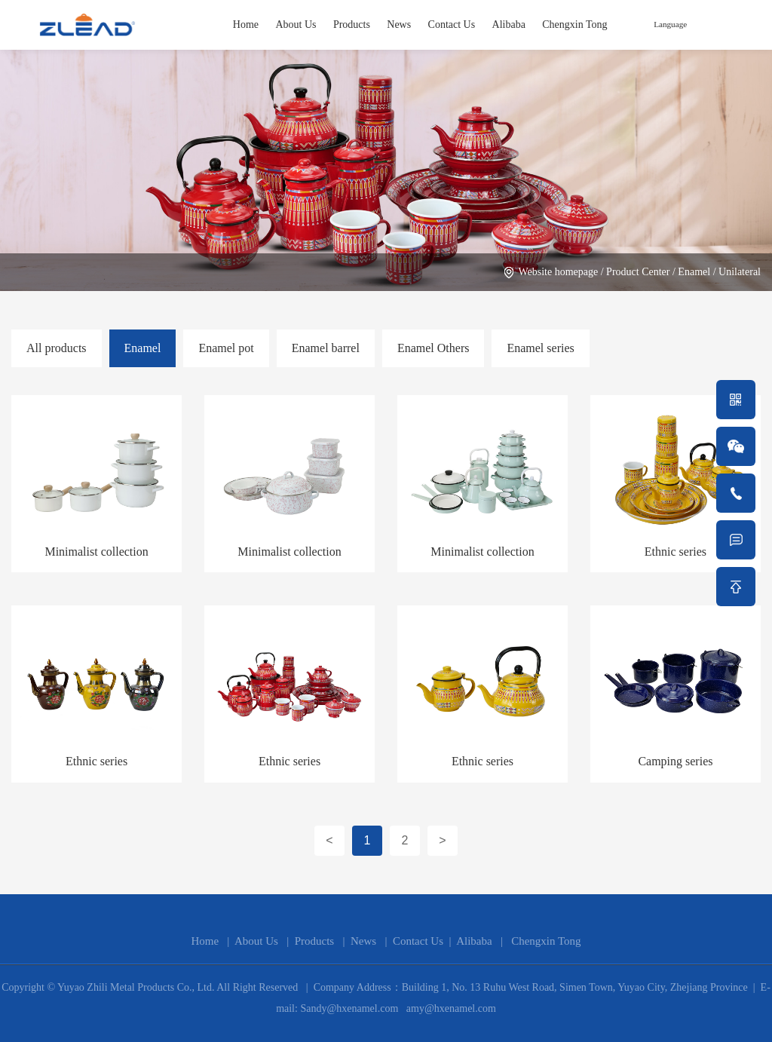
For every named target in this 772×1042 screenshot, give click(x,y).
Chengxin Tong (574, 24)
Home (246, 24)
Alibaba (508, 24)
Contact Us (452, 24)
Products (351, 24)
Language (670, 24)
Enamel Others (433, 348)
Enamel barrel (326, 348)
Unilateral (739, 271)
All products (56, 348)
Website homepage (558, 271)
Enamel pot (225, 348)
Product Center (637, 271)
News (399, 24)
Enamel (694, 271)
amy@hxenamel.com (449, 1008)
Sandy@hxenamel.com (348, 1008)
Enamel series (540, 348)
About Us (295, 24)
